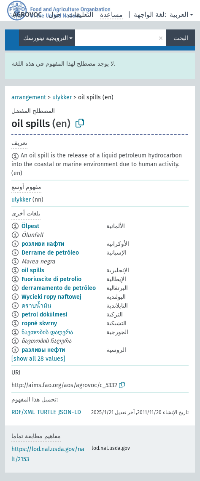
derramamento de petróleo (59, 288)
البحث (180, 38)
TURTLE (46, 412)
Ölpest (30, 226)
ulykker (62, 97)
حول (55, 15)
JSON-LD (69, 412)
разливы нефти (43, 349)
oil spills (33, 270)
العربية (179, 15)
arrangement (28, 97)
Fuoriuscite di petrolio (51, 279)
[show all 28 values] (38, 358)
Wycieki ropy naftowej (51, 296)
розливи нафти (43, 243)
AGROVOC (27, 15)
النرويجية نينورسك (45, 38)
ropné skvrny (39, 323)
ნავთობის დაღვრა (47, 332)
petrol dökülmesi (45, 314)
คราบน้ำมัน (36, 305)
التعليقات (80, 15)
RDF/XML (23, 412)
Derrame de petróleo (50, 252)
